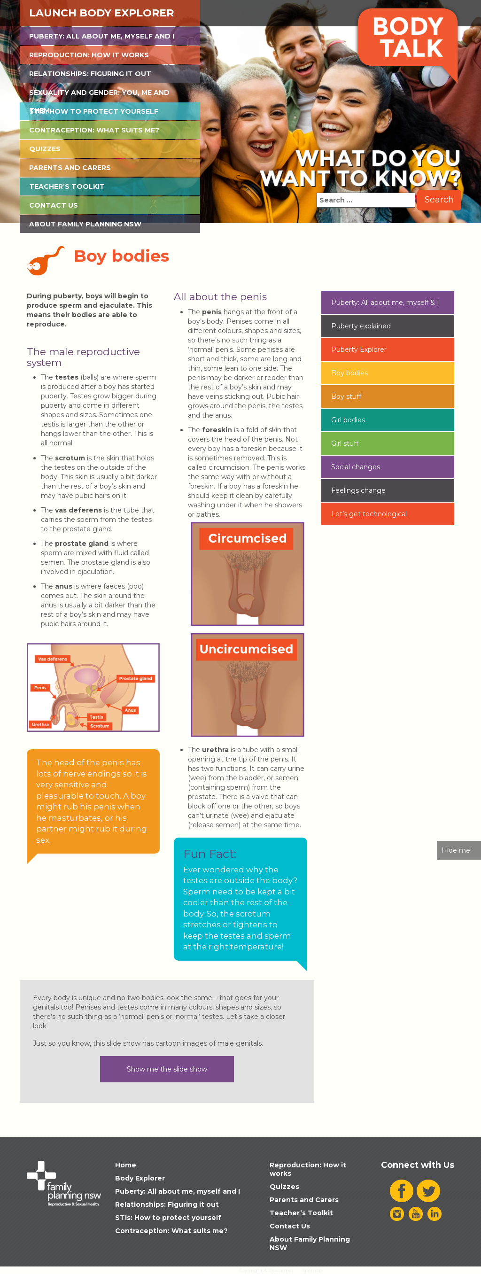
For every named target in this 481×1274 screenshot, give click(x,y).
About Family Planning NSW (85, 224)
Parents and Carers (70, 167)
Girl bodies (348, 420)
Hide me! (457, 850)
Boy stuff (346, 396)
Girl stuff (344, 443)
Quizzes (45, 149)
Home (125, 1165)
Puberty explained (361, 326)
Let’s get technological (369, 514)
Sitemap (312, 1270)
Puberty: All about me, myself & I (385, 302)
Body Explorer (140, 1178)
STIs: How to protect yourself (93, 111)
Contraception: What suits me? (94, 130)
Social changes (355, 467)
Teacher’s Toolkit (67, 186)
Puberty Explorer (359, 349)
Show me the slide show (167, 1069)
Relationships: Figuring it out (90, 74)
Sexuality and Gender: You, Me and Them (99, 94)
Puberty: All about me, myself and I (101, 36)
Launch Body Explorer (101, 13)
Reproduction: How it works (89, 55)
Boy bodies (349, 373)
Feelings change (358, 490)
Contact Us (53, 205)
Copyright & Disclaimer (266, 1270)
